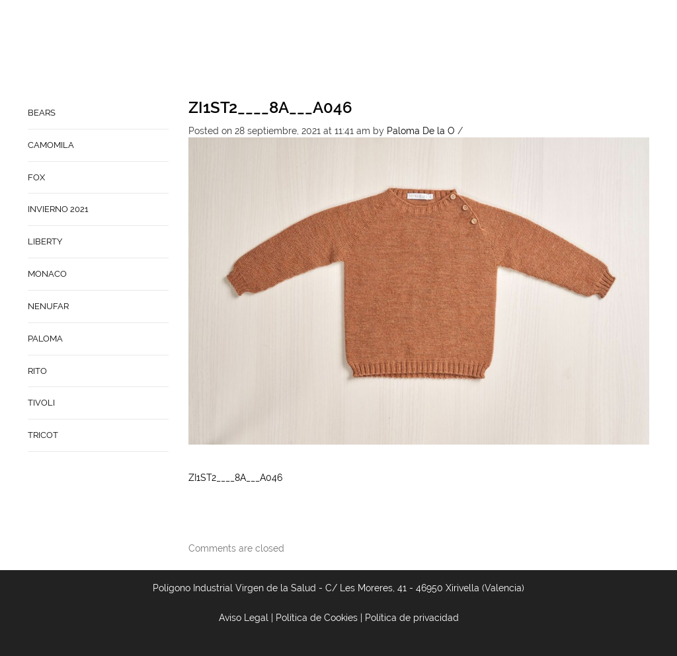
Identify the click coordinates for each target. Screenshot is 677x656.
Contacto (485, 50)
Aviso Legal (243, 617)
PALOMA (45, 339)
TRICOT (43, 435)
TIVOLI (41, 403)
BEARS (42, 113)
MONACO (47, 274)
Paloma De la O (421, 131)
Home (385, 50)
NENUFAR (48, 306)
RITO (37, 371)
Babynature (551, 50)
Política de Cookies (317, 617)
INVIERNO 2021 (58, 209)
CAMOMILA (51, 145)
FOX (36, 177)
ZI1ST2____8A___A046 (270, 107)
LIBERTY (45, 241)
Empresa (429, 50)
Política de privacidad (412, 617)
